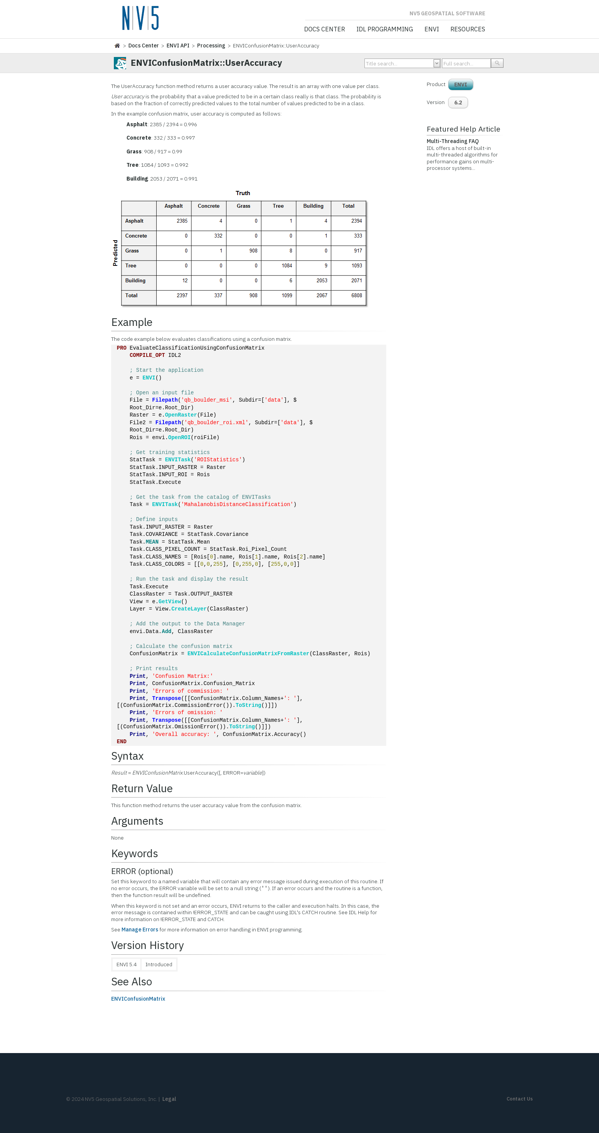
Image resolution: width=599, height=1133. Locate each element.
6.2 (458, 102)
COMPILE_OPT (147, 355)
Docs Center (324, 29)
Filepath (165, 400)
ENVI (431, 29)
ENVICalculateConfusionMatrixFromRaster (248, 654)
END (121, 742)
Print (138, 676)
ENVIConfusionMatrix (138, 998)
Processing (211, 45)
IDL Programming (384, 29)
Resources (467, 29)
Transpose (166, 698)
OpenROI (179, 437)
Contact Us (520, 1099)
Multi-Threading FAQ (453, 141)
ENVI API (178, 45)
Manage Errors (139, 929)
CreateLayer (189, 609)
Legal (169, 1099)
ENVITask (178, 460)
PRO (121, 348)
